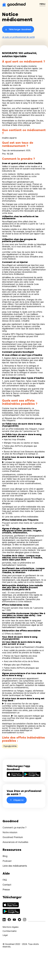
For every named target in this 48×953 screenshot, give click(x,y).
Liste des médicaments (15, 865)
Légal (5, 935)
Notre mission (10, 832)
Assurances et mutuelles (15, 842)
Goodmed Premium (13, 837)
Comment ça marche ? (14, 827)
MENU (42, 4)
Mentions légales (11, 927)
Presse (6, 889)
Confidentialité (10, 931)
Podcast (7, 861)
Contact (7, 884)
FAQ (5, 879)
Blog (5, 856)
